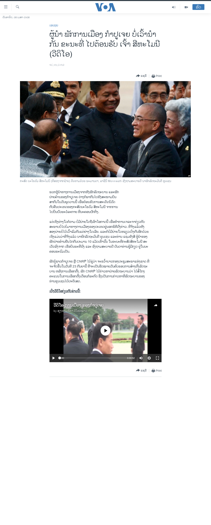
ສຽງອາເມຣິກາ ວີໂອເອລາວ (72, 311)
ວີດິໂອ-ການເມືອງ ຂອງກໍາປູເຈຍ (79, 305)
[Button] (141, 76)
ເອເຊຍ (53, 25)
